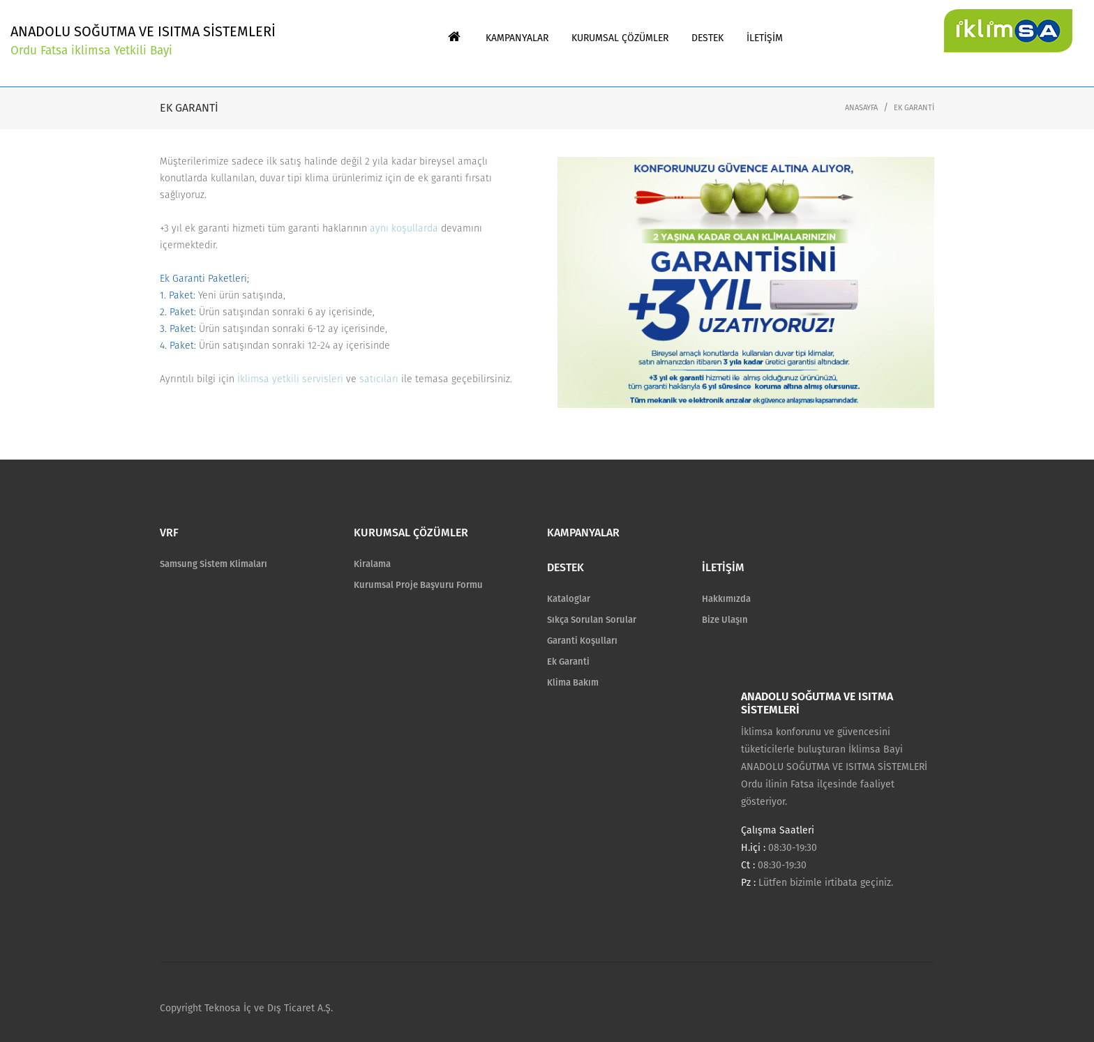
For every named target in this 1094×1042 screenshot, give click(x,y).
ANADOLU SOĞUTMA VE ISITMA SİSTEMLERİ (143, 41)
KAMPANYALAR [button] (517, 38)
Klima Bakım (573, 682)
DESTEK (565, 567)
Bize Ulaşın (725, 619)
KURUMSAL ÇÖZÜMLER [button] (619, 38)
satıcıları (378, 379)
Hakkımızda (726, 599)
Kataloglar (568, 599)
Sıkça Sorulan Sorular (591, 619)
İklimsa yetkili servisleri (290, 379)
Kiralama (372, 564)
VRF (169, 532)
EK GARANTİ (914, 107)
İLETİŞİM (723, 567)
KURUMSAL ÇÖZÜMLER (411, 532)
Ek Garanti (568, 661)
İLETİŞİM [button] (765, 38)
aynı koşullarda (404, 228)
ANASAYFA (861, 107)
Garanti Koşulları (582, 640)
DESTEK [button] (707, 38)
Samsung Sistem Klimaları (213, 564)
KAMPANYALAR (583, 532)
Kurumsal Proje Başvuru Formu (418, 585)
